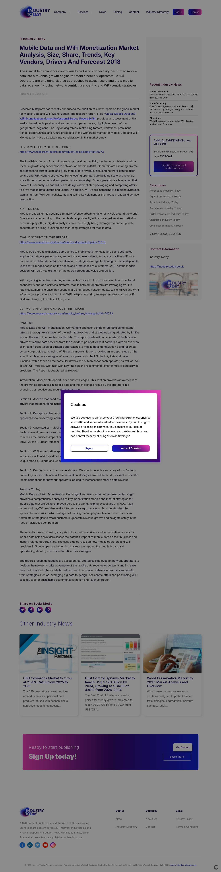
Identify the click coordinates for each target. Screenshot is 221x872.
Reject (89, 448)
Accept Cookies (131, 448)
